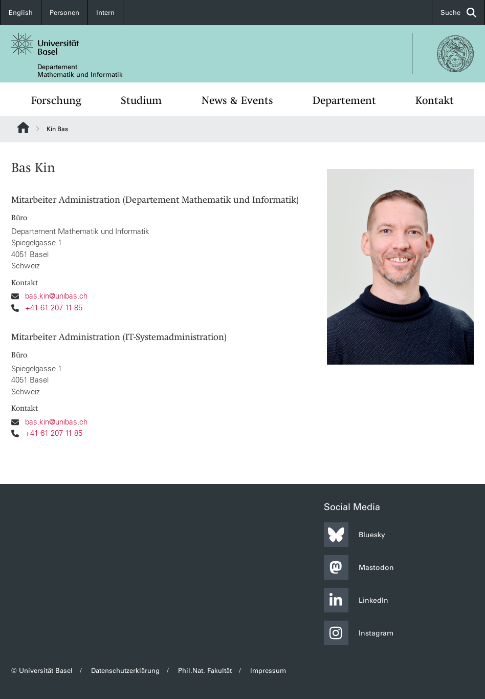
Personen (64, 12)
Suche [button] (458, 12)
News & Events (237, 100)
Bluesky (354, 534)
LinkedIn (356, 600)
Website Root (23, 127)
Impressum (268, 670)
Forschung (56, 100)
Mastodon (359, 567)
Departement (344, 100)
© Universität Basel (42, 670)
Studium (141, 100)
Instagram (358, 633)
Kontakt (434, 100)
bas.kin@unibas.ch (56, 296)
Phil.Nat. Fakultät (205, 670)
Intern (105, 12)
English (21, 12)
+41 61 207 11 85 (53, 307)
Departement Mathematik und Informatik (80, 70)
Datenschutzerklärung (125, 670)
